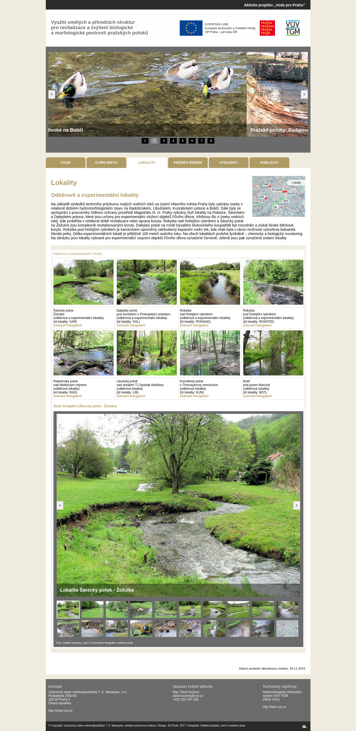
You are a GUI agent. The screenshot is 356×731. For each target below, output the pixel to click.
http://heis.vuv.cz (274, 707)
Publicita (269, 163)
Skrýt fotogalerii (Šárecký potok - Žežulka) (85, 406)
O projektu (106, 163)
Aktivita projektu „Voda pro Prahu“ (274, 5)
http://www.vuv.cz (60, 710)
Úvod (66, 163)
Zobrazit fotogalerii (67, 325)
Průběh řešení (188, 163)
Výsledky (228, 163)
